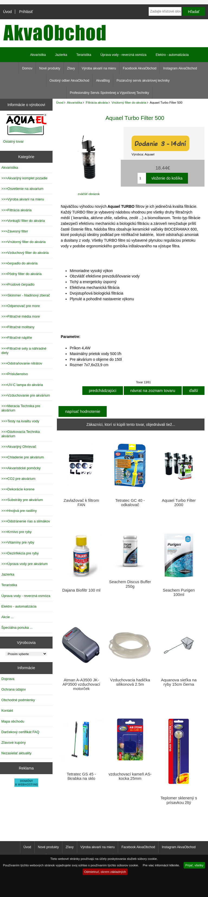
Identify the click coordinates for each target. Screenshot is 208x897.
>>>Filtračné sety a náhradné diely (23, 350)
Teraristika (83, 55)
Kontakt (7, 710)
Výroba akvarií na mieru (99, 68)
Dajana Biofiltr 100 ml (81, 590)
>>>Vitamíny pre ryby (17, 542)
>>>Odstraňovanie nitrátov (21, 363)
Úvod (7, 11)
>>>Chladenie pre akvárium (22, 457)
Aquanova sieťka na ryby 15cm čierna (179, 682)
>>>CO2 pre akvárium (18, 479)
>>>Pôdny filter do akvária (21, 274)
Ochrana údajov (13, 689)
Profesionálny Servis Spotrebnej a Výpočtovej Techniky (109, 93)
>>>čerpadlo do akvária (19, 263)
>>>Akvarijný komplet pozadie (24, 178)
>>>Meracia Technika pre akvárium (20, 408)
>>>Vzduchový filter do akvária (25, 253)
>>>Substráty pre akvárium (22, 500)
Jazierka (61, 55)
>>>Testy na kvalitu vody (20, 421)
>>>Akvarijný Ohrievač (18, 447)
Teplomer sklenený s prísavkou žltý (178, 800)
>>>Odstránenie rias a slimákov (25, 521)
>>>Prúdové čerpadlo (17, 284)
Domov (27, 68)
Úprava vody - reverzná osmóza (123, 55)
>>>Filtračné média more (20, 316)
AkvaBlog (103, 80)
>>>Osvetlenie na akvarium (22, 189)
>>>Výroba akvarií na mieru (22, 199)
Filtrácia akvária (97, 102)
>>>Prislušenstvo (14, 374)
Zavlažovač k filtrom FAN (81, 502)
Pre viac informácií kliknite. (161, 865)
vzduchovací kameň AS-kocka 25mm (130, 776)
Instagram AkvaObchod (180, 68)
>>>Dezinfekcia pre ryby (20, 553)
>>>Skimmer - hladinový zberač (25, 295)
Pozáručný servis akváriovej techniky (143, 80)
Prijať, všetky (194, 865)
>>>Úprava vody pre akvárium (24, 564)
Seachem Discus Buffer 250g (130, 584)
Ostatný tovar (13, 141)
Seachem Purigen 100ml (179, 592)
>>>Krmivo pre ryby (16, 532)
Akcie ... (7, 617)
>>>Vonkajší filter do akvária (23, 221)
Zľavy (71, 68)
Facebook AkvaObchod (139, 68)
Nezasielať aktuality (16, 753)
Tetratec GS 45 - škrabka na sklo (81, 776)
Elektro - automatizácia (172, 55)
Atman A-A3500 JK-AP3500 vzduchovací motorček (81, 684)
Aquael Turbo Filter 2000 (179, 502)
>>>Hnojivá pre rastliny (19, 511)
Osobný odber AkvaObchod (69, 80)
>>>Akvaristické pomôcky (21, 468)
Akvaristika (74, 102)
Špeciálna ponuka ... (17, 627)
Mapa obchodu (12, 721)
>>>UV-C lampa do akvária (22, 385)
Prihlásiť (26, 11)
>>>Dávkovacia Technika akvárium (20, 434)
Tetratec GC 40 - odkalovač (130, 502)
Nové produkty (49, 68)
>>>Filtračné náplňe (16, 338)
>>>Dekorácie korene (17, 489)
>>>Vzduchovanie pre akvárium (25, 395)
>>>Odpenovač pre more (20, 306)
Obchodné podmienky (18, 700)
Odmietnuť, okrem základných (105, 871)
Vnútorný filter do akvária (129, 102)
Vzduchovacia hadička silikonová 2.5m (130, 682)
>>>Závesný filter (14, 231)
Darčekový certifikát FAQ (20, 732)
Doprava (7, 679)
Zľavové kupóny (13, 742)
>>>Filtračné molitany (17, 327)
